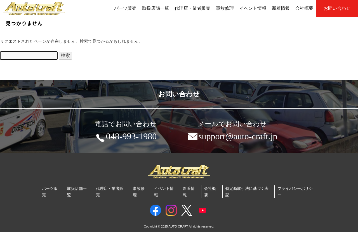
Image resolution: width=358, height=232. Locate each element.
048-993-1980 (126, 137)
